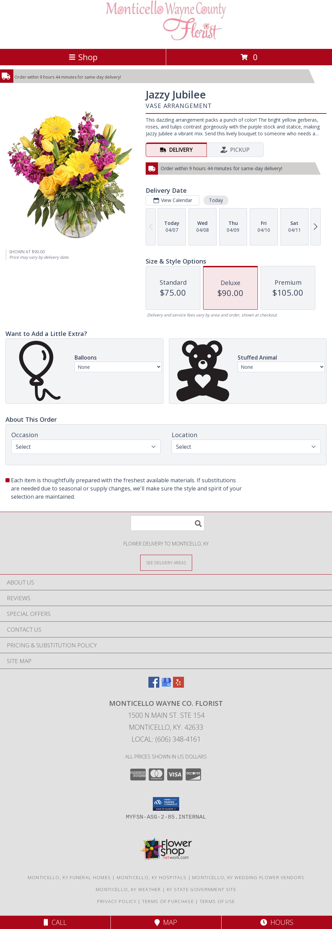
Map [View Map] (166, 922)
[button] (166, 804)
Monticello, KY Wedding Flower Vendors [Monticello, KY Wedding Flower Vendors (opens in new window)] (248, 877)
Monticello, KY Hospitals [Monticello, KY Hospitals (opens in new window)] (151, 877)
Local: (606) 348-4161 (166, 739)
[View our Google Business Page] (166, 685)
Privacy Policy (116, 901)
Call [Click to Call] (55, 922)
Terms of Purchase (168, 901)
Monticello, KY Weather (128, 889)
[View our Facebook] (153, 685)
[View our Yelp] (178, 685)
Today (216, 200)
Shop (83, 57)
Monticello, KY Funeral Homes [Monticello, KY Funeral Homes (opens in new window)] (69, 877)
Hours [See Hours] (276, 922)
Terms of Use (217, 901)
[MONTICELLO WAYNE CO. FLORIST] (166, 39)
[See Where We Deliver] (166, 562)
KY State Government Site (201, 889)
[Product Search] (167, 523)
